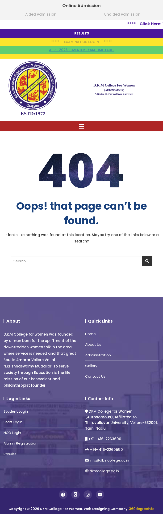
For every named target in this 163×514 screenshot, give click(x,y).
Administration (98, 355)
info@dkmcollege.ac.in (109, 460)
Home (90, 333)
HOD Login (12, 432)
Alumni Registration (21, 443)
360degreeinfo (142, 508)
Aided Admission (40, 14)
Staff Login (13, 421)
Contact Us (95, 376)
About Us (93, 344)
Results (10, 453)
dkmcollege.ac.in (104, 470)
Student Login (16, 411)
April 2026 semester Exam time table (81, 50)
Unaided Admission (122, 14)
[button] (81, 126)
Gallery (91, 365)
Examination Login (81, 41)
